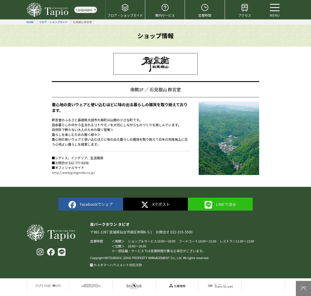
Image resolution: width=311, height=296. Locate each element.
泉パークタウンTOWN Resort (220, 285)
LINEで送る (220, 205)
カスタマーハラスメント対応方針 (116, 265)
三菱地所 (177, 285)
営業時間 (204, 10)
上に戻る (303, 288)
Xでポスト (155, 205)
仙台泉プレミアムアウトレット (91, 285)
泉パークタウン (48, 285)
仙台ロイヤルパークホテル (134, 285)
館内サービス (165, 10)
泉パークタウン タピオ (48, 9)
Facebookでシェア (90, 205)
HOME (30, 22)
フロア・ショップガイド (125, 10)
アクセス (244, 10)
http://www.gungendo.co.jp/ (73, 172)
